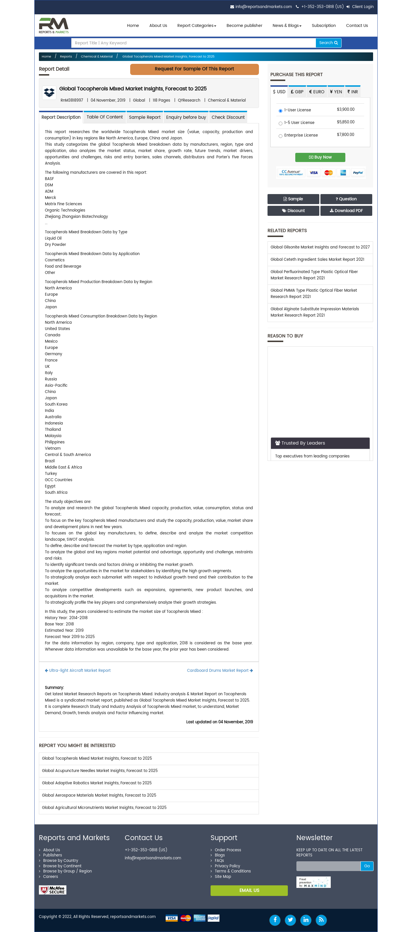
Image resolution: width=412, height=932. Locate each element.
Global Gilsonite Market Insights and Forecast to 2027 (320, 247)
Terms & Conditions (231, 871)
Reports (66, 56)
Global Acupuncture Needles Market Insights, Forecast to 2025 (100, 771)
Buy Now (320, 157)
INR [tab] (353, 92)
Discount (293, 211)
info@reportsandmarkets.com (263, 7)
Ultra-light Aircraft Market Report (78, 671)
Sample (293, 199)
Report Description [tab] (60, 117)
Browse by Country (58, 861)
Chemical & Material (97, 56)
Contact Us (357, 25)
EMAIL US (249, 890)
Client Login (360, 7)
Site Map (221, 877)
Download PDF (346, 211)
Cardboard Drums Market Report (220, 671)
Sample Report (145, 117)
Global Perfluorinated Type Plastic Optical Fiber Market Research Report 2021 (314, 275)
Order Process (226, 850)
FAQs (217, 861)
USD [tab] (279, 92)
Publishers (50, 855)
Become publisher (244, 25)
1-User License (295, 110)
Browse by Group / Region (65, 871)
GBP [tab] (297, 92)
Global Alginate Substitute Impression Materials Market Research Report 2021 (315, 312)
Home (133, 25)
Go (367, 866)
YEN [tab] (336, 92)
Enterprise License (298, 136)
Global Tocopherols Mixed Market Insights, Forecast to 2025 (168, 56)
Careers (48, 877)
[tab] (105, 117)
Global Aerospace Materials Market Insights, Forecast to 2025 (99, 796)
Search (328, 43)
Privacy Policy (225, 866)
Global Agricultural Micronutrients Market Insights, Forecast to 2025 (104, 808)
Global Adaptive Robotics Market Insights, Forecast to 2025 (97, 783)
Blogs (218, 855)
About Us (158, 25)
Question (346, 199)
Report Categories (195, 25)
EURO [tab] (316, 92)
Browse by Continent (60, 866)
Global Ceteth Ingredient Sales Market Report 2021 (317, 260)
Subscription (324, 25)
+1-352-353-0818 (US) (322, 7)
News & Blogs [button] (287, 25)
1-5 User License (296, 123)
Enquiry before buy (186, 117)
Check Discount (228, 117)
